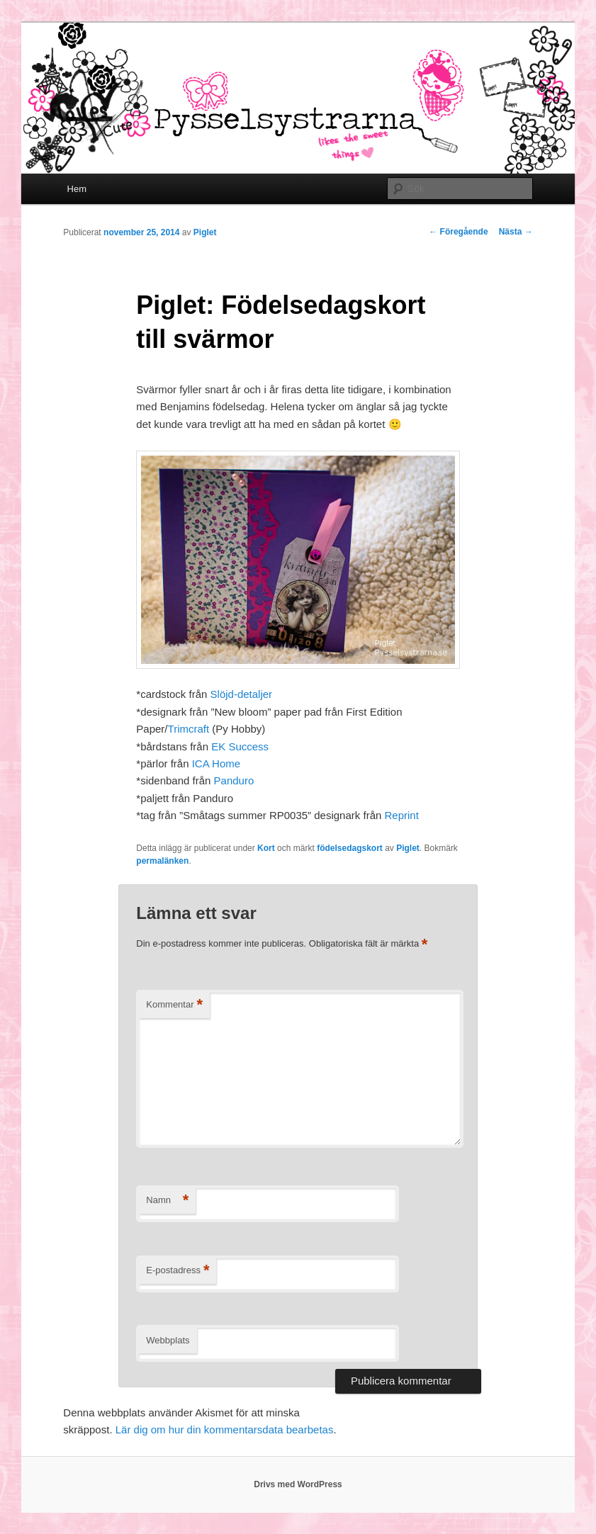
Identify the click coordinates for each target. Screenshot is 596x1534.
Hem (76, 189)
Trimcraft (189, 729)
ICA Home (215, 763)
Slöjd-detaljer (241, 694)
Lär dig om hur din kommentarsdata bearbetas (225, 1429)
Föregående (458, 232)
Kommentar (174, 1005)
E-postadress (177, 1271)
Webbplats (167, 1340)
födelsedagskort (350, 848)
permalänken (162, 861)
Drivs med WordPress (298, 1484)
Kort (266, 848)
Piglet (205, 232)
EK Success (240, 746)
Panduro (234, 780)
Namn (167, 1200)
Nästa (516, 232)
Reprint (403, 815)
